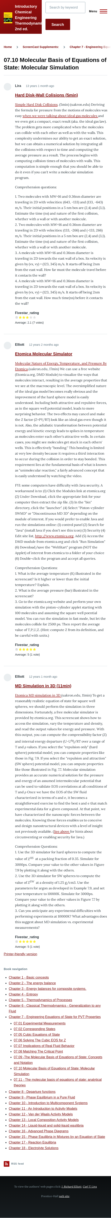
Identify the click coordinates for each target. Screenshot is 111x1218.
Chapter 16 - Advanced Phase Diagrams (38, 1131)
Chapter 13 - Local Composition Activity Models (44, 1120)
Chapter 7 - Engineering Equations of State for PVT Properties (55, 1017)
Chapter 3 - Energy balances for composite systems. (47, 988)
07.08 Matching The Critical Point (38, 1051)
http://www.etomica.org (54, 536)
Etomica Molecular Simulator (43, 354)
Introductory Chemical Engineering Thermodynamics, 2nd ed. (31, 17)
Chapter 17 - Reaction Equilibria (32, 1142)
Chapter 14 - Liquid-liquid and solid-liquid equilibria (46, 1125)
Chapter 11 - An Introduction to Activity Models (43, 1108)
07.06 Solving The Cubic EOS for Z (40, 1040)
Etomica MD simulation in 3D (38, 695)
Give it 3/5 (27, 317)
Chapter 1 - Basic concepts (29, 977)
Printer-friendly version (20, 954)
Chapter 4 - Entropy (23, 994)
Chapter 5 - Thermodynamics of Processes (40, 1000)
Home (8, 47)
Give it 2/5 (24, 317)
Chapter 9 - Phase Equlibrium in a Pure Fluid (42, 1097)
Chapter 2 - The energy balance (32, 983)
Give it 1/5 (20, 317)
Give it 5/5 (34, 317)
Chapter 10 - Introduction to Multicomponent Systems (48, 1103)
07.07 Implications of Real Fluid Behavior (44, 1046)
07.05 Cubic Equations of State (37, 1034)
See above (62, 831)
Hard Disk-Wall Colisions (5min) (46, 95)
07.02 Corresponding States (34, 1029)
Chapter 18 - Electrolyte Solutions (33, 1148)
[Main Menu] (96, 11)
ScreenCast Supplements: (41, 47)
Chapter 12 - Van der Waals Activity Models (41, 1114)
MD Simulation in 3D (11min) (43, 686)
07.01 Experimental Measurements (40, 1023)
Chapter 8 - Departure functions (32, 1092)
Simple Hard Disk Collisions (36, 104)
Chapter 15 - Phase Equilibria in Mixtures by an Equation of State (57, 1137)
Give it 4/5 (31, 317)
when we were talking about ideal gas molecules (60, 116)
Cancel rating (17, 317)
